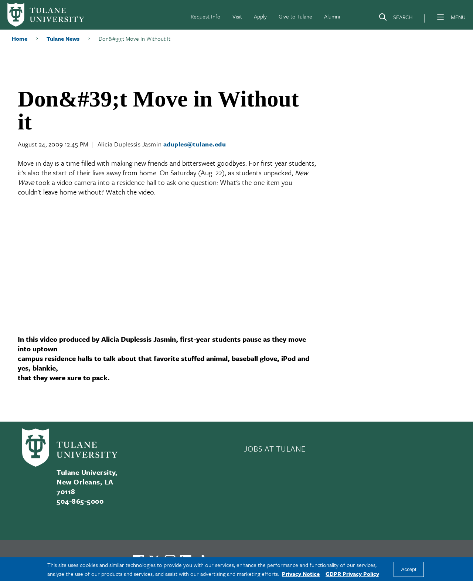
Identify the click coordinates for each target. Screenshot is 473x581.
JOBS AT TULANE (274, 448)
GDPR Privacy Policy (352, 574)
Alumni (332, 16)
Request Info (206, 16)
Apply (260, 16)
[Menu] (440, 17)
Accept (408, 569)
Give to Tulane (295, 16)
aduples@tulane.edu (194, 144)
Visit (237, 16)
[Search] (395, 18)
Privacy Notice (301, 574)
